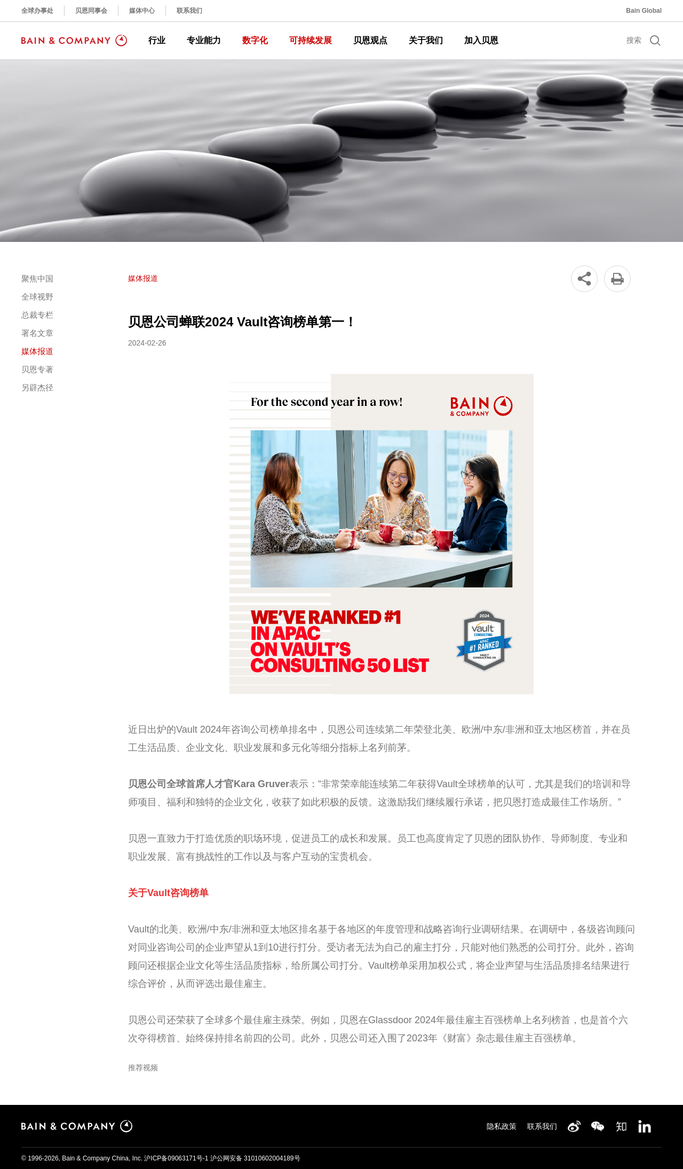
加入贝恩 (481, 40)
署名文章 (37, 333)
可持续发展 (310, 40)
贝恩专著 (37, 369)
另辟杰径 (37, 387)
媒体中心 (142, 10)
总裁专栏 (37, 314)
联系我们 (189, 10)
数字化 (255, 40)
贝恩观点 (370, 40)
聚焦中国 (37, 278)
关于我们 (426, 40)
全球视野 (37, 296)
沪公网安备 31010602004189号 (255, 1158)
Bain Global (644, 10)
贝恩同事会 (91, 10)
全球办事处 (37, 10)
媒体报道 (37, 351)
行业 (156, 40)
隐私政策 (502, 1126)
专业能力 (204, 40)
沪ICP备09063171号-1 (176, 1158)
